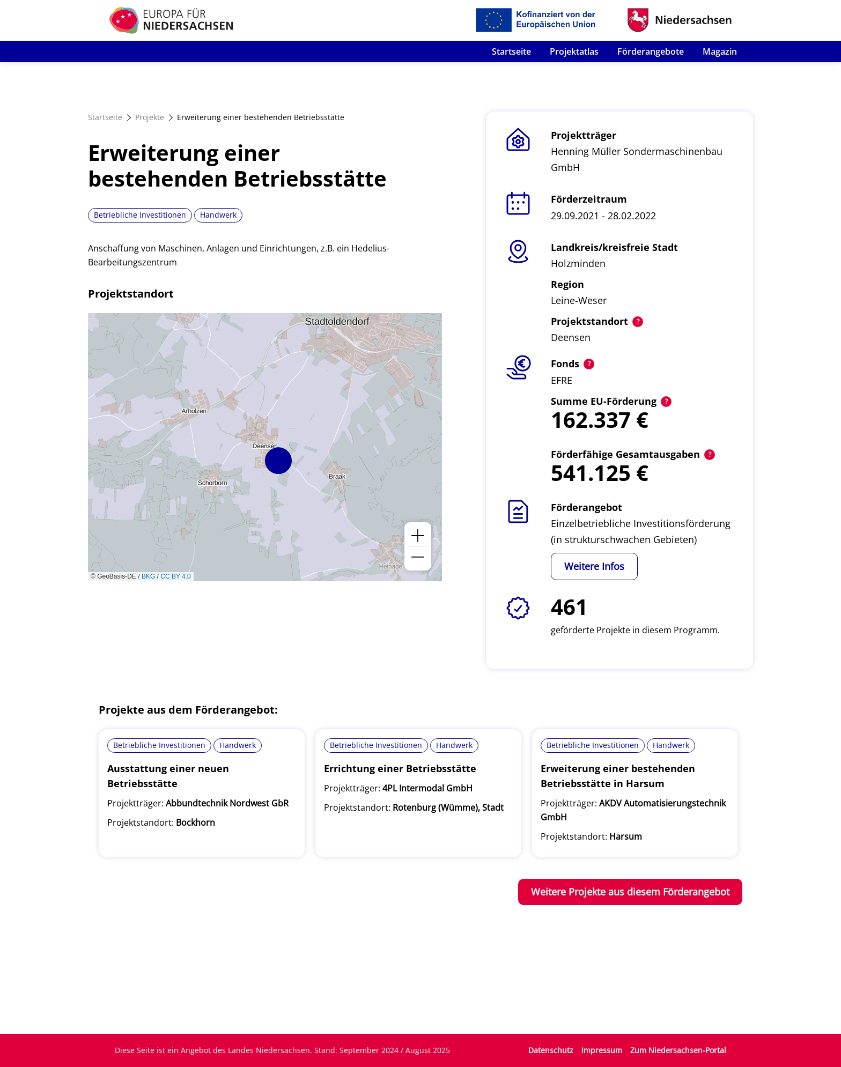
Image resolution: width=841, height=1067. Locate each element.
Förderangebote (650, 51)
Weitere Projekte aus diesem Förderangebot (630, 891)
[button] (278, 460)
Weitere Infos (594, 566)
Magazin (720, 51)
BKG (148, 576)
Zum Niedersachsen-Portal (678, 1050)
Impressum (601, 1050)
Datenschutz (550, 1050)
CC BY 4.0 (175, 576)
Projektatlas (574, 51)
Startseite (511, 51)
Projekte (149, 117)
